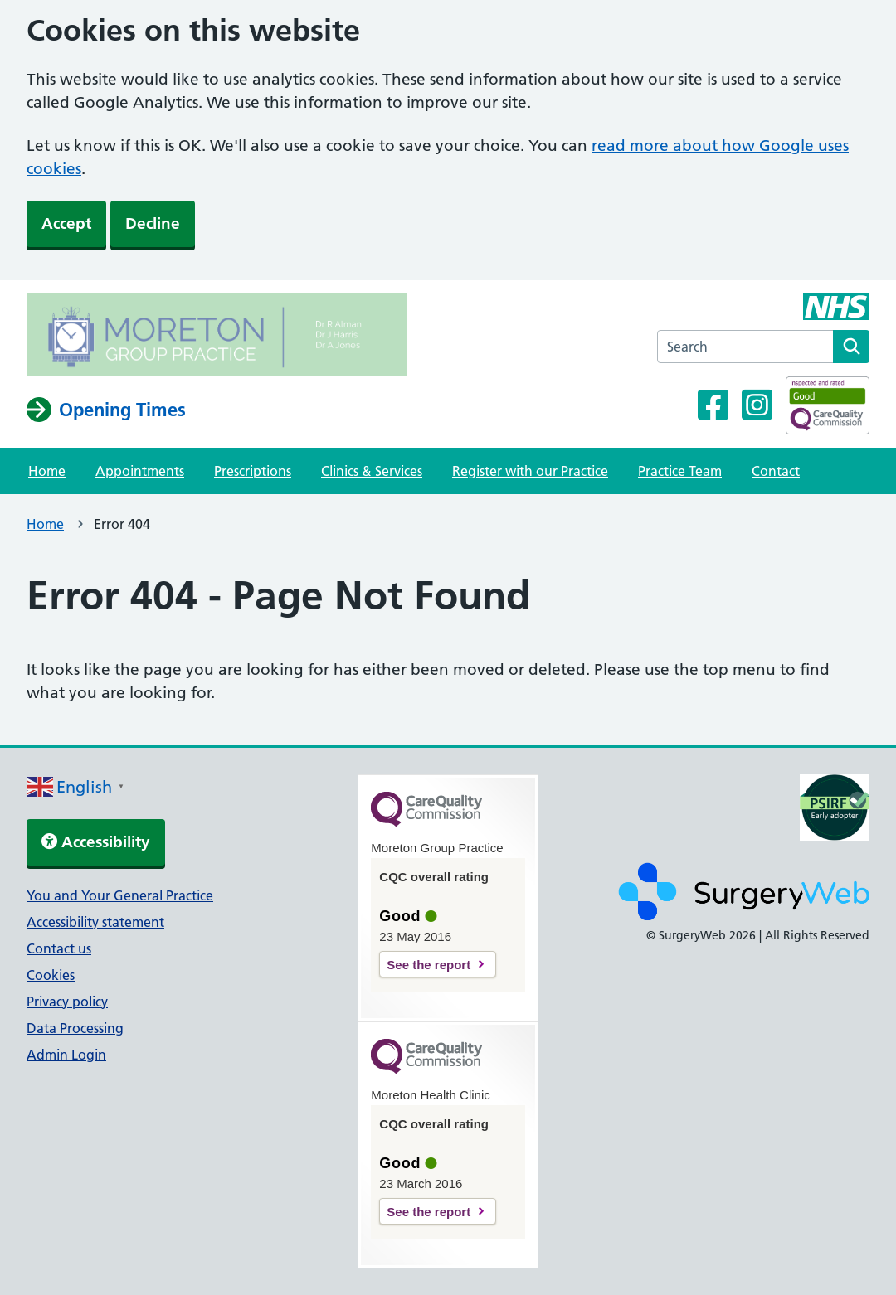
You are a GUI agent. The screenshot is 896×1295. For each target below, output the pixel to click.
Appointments (139, 471)
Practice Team (680, 471)
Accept (66, 223)
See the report (428, 965)
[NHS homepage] (217, 337)
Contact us (59, 948)
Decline (152, 223)
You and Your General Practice (120, 895)
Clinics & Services (371, 471)
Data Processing (75, 1028)
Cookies (51, 975)
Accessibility (95, 841)
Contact (776, 471)
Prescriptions (252, 471)
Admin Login (66, 1054)
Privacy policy (67, 1001)
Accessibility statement (95, 922)
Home (47, 471)
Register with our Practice (530, 471)
